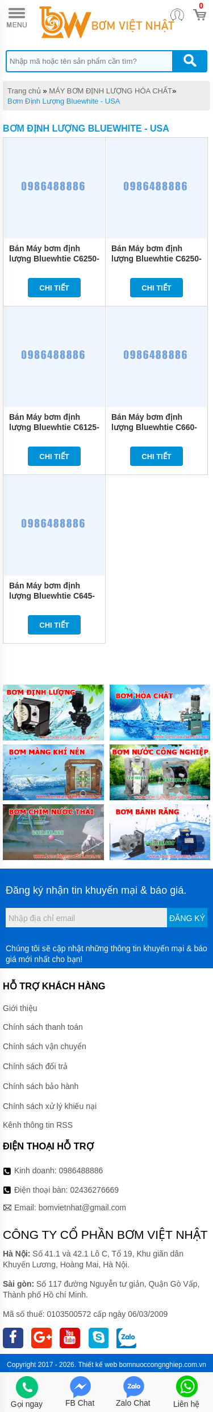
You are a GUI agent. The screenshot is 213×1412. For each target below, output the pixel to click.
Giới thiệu (20, 1008)
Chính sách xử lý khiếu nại (50, 1106)
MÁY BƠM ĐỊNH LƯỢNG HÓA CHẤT (110, 91)
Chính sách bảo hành (40, 1086)
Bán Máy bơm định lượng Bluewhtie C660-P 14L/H (154, 427)
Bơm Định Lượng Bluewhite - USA (63, 101)
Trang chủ (24, 91)
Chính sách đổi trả (35, 1066)
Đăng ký (187, 918)
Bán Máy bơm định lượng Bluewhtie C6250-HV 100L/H (54, 258)
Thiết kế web (97, 1365)
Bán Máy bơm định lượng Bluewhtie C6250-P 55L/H (156, 258)
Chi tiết (54, 288)
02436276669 (94, 1189)
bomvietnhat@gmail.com (82, 1207)
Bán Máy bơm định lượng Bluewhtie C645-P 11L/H (52, 596)
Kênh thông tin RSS (38, 1124)
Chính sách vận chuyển (44, 1046)
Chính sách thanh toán (43, 1027)
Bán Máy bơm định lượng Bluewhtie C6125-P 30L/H (54, 427)
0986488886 (81, 1170)
